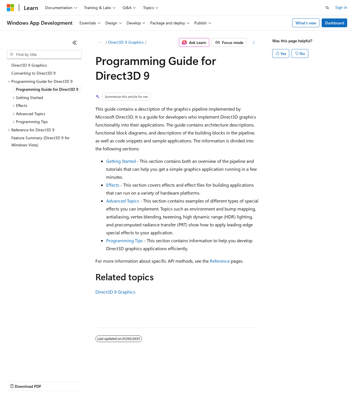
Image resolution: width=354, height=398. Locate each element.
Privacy (124, 381)
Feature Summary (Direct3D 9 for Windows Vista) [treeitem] (40, 141)
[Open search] (327, 8)
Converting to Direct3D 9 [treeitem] (33, 73)
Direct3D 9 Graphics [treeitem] (29, 65)
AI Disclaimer (18, 381)
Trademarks (235, 381)
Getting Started (121, 161)
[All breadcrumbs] (100, 42)
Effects (112, 185)
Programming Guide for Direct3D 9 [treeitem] (47, 89)
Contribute (101, 381)
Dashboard (334, 23)
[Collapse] (75, 42)
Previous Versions (51, 381)
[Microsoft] (10, 7)
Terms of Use (207, 381)
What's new (306, 23)
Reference (220, 261)
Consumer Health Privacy (163, 381)
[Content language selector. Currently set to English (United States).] (33, 367)
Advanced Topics (122, 201)
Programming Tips (124, 240)
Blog (77, 381)
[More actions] (254, 42)
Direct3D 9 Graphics (126, 42)
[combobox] (44, 54)
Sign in (341, 7)
